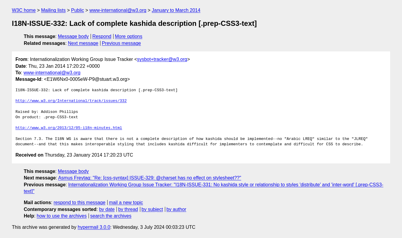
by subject (152, 209)
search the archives (111, 215)
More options (129, 36)
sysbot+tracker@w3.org (162, 59)
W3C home (24, 10)
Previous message (121, 43)
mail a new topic (126, 202)
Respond (101, 36)
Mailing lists (53, 10)
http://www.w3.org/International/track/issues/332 (71, 101)
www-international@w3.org (117, 10)
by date (106, 209)
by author (176, 209)
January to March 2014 (176, 10)
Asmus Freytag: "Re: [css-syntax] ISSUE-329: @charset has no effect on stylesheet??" (149, 177)
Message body (73, 36)
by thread (128, 209)
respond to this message (79, 202)
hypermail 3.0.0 (94, 227)
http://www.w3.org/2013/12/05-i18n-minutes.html (68, 128)
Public (77, 10)
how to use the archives (62, 215)
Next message (83, 43)
